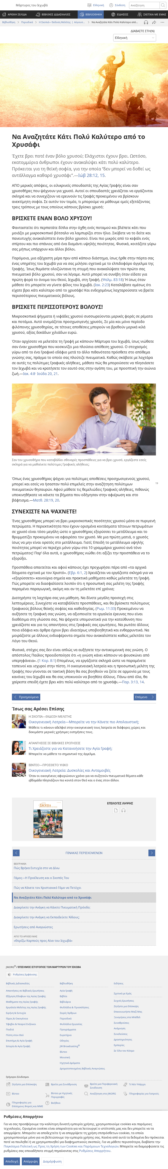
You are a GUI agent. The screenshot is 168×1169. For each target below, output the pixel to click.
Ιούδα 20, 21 (47, 373)
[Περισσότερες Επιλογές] (162, 22)
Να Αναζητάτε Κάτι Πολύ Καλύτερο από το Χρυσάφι (52, 897)
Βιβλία (63, 996)
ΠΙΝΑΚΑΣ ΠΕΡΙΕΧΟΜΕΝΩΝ (84, 853)
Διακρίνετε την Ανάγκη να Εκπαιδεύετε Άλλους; (47, 917)
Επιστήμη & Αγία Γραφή (19, 1040)
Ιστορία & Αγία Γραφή (18, 1046)
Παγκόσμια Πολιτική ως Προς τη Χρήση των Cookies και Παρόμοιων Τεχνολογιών (61, 1146)
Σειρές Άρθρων (68, 1013)
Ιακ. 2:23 (102, 284)
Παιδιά (10, 1029)
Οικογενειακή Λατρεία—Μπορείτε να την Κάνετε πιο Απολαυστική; (84, 721)
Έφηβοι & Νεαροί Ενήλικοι (21, 1024)
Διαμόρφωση (52, 1161)
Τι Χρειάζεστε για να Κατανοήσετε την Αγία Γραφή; (70, 748)
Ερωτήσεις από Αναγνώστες (33, 927)
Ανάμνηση (119, 1028)
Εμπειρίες (119, 1045)
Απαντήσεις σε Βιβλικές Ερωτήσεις (25, 990)
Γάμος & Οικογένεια (17, 1018)
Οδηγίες (64, 1040)
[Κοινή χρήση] (154, 22)
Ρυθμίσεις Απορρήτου (94, 1151)
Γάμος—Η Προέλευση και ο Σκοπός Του (41, 878)
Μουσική (65, 1057)
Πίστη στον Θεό (15, 1035)
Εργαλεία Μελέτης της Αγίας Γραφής (26, 1007)
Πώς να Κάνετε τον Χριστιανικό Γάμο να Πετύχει (47, 888)
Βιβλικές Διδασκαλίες (18, 983)
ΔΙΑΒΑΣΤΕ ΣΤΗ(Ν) (143, 31)
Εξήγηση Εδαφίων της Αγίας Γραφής (26, 996)
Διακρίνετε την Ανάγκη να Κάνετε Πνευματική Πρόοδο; (52, 907)
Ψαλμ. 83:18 (112, 279)
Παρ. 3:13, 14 (133, 681)
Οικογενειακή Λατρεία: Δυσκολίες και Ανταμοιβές (69, 770)
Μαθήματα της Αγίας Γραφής (22, 1001)
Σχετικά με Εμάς (122, 993)
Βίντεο (63, 1051)
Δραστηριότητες (123, 1039)
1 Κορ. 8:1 (47, 660)
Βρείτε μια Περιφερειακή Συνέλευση (101, 1086)
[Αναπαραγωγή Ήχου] (146, 22)
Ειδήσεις (118, 983)
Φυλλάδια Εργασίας (71, 1024)
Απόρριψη (30, 1161)
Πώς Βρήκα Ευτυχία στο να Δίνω (84, 866)
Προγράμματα (68, 1029)
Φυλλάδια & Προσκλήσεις (74, 1007)
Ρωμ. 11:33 (106, 608)
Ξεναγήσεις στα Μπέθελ (127, 1017)
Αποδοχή (11, 1161)
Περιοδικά (27, 22)
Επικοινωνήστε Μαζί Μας (128, 1011)
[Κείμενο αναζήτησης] (144, 5)
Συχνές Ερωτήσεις (124, 1000)
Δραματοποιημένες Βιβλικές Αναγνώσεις (82, 1068)
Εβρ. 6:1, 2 (77, 572)
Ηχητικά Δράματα (70, 1063)
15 (102, 175)
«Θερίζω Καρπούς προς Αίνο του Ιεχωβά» (84, 939)
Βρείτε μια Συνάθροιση (61, 1084)
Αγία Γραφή (66, 990)
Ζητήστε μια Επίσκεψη (126, 1006)
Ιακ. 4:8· (29, 373)
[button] (53, 14)
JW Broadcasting (70, 1046)
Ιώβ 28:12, (88, 175)
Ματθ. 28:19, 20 (46, 500)
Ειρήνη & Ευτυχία (16, 1013)
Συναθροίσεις (121, 1022)
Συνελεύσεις (120, 1034)
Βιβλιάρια (65, 1001)
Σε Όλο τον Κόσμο (124, 1050)
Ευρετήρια (66, 1035)
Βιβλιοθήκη (8, 22)
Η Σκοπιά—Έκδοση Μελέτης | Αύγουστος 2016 (62, 22)
